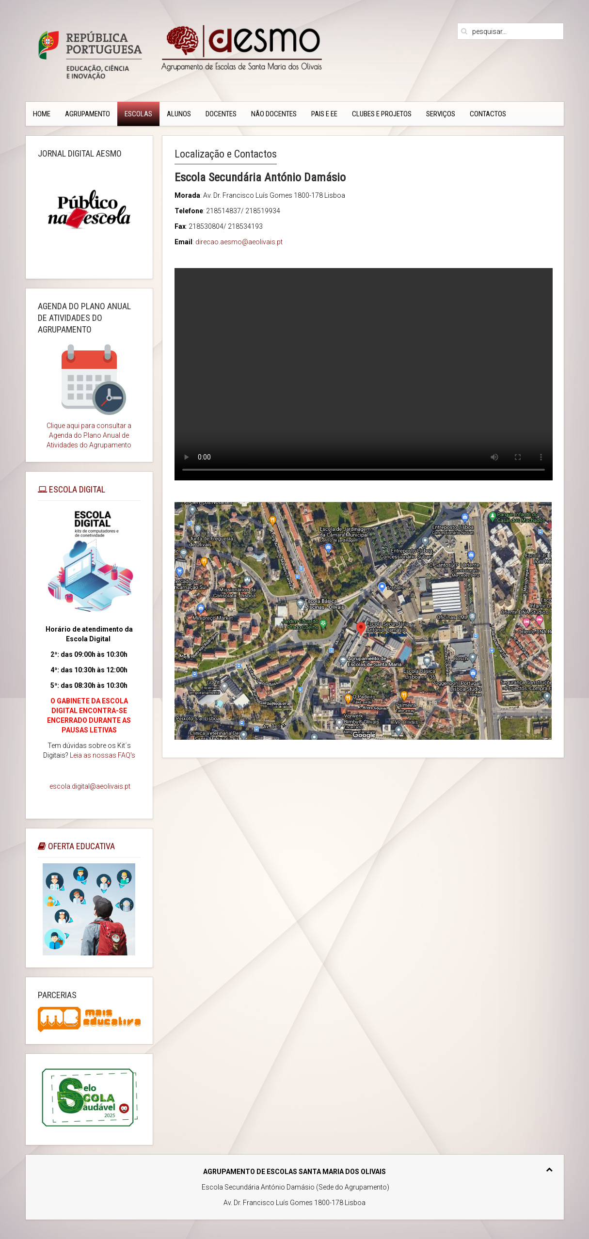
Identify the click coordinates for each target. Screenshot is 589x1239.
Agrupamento (87, 114)
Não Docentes (274, 114)
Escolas (138, 114)
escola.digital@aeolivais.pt (89, 786)
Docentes (221, 114)
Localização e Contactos (226, 154)
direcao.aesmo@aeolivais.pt (239, 242)
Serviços (440, 114)
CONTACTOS (488, 114)
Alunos (179, 114)
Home (41, 114)
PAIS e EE (324, 114)
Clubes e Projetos (382, 114)
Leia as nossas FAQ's (102, 755)
